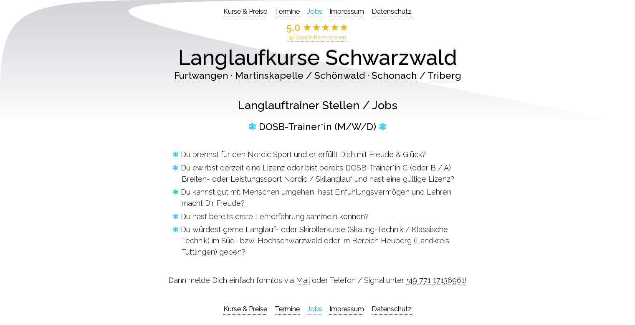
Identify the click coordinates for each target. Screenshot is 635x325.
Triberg (444, 75)
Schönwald (339, 75)
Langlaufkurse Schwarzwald (317, 57)
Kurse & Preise (245, 11)
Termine (287, 11)
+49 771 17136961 (435, 280)
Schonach (394, 75)
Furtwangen (201, 75)
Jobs (314, 11)
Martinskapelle (269, 75)
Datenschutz (392, 11)
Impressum (346, 11)
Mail (303, 280)
